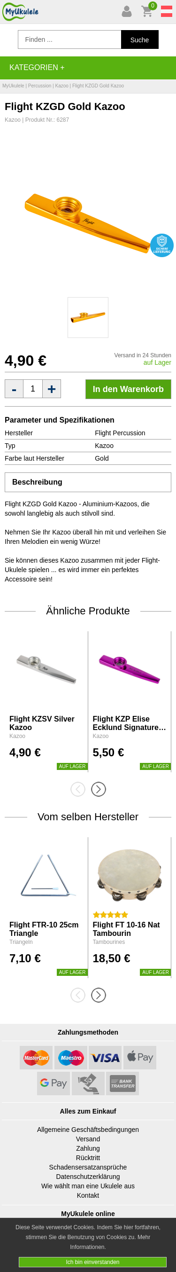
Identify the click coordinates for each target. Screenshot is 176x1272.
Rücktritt (88, 1158)
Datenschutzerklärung (88, 1176)
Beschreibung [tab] (37, 482)
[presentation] (80, 789)
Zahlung (88, 1148)
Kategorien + (37, 67)
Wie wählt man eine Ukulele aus (88, 1186)
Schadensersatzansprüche (88, 1167)
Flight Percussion (120, 433)
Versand (88, 1139)
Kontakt (88, 1195)
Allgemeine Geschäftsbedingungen (88, 1129)
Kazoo (61, 85)
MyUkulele (13, 85)
